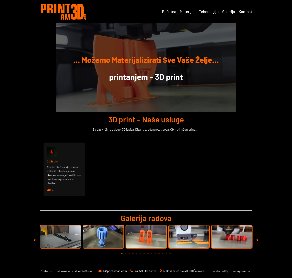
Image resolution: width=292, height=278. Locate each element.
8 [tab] (148, 253)
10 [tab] (155, 253)
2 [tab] (125, 253)
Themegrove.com (240, 271)
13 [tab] (166, 253)
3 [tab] (129, 253)
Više (52, 185)
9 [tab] (151, 253)
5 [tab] (137, 253)
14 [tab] (170, 253)
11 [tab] (159, 253)
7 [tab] (144, 253)
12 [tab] (163, 253)
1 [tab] (122, 253)
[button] (34, 240)
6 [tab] (140, 253)
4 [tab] (133, 253)
